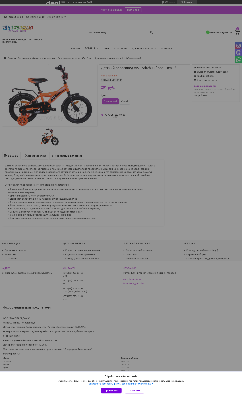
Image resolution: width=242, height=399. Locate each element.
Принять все (111, 390)
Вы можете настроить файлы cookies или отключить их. (120, 383)
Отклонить (134, 390)
